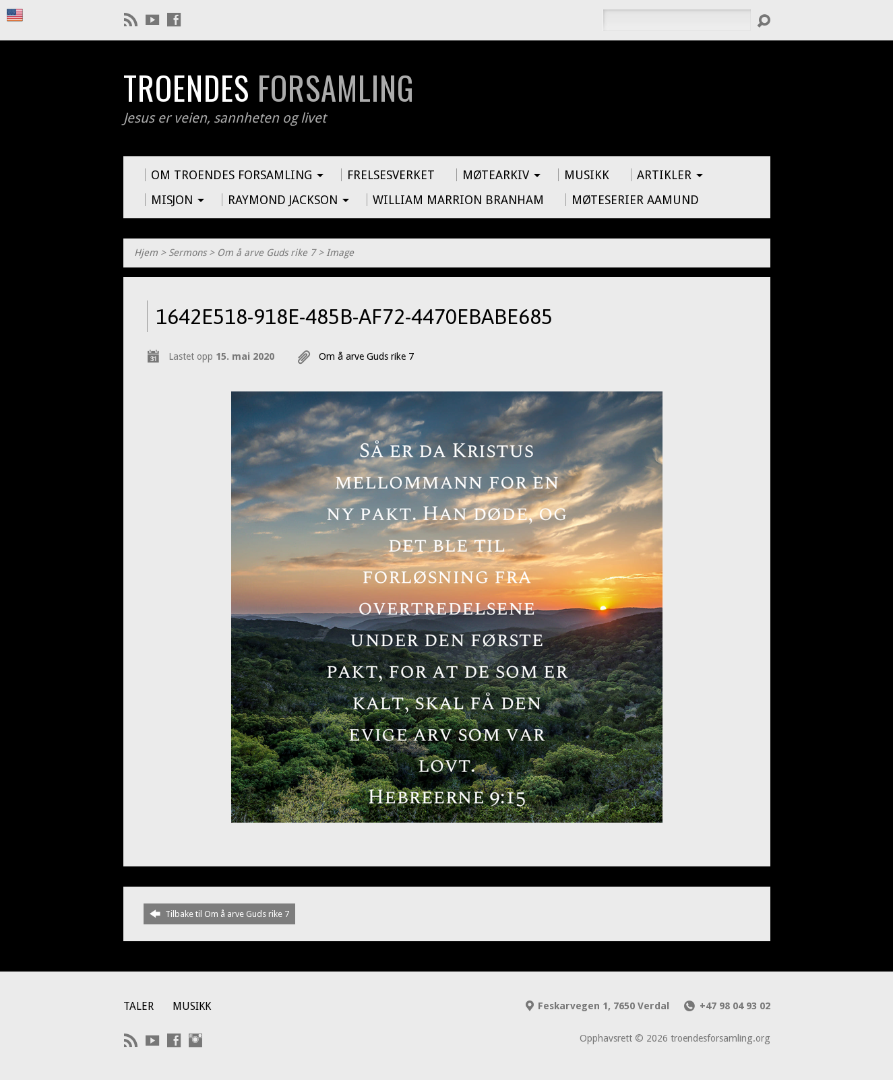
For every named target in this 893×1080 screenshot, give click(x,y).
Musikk (192, 1006)
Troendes (268, 87)
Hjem (146, 252)
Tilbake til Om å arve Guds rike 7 (219, 913)
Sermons (187, 252)
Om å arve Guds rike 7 (266, 252)
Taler (138, 1006)
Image (340, 252)
